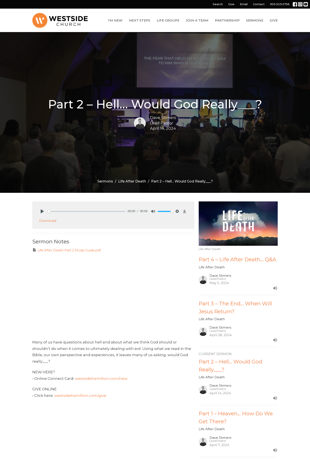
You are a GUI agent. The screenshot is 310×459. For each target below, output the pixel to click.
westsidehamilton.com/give (80, 395)
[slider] (87, 211)
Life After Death (132, 181)
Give (231, 4)
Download (47, 221)
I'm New (115, 20)
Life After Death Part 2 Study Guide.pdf (66, 250)
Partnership (227, 20)
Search (218, 4)
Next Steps (139, 20)
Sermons (254, 20)
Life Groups (168, 20)
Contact (259, 4)
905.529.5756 (280, 4)
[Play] (42, 211)
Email (244, 4)
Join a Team (197, 20)
